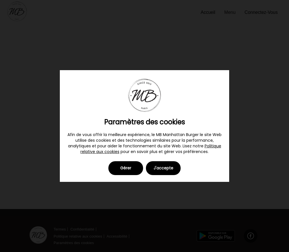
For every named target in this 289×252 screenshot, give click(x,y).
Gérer (125, 168)
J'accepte (163, 168)
